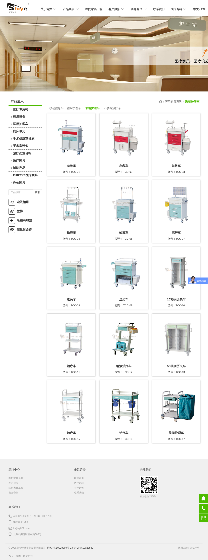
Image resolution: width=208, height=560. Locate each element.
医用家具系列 (173, 101)
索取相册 (19, 202)
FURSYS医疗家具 (25, 175)
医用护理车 (20, 124)
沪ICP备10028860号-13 (60, 547)
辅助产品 (19, 168)
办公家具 (19, 182)
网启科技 (28, 556)
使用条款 (183, 547)
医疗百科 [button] (179, 9)
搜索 (37, 192)
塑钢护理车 (74, 108)
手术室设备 (20, 146)
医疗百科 (79, 483)
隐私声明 (194, 547)
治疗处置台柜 (22, 153)
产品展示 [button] (71, 9)
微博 (16, 211)
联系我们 (159, 9)
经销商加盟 (20, 220)
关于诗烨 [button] (49, 9)
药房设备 (19, 116)
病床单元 (19, 131)
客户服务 (13, 483)
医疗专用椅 (20, 109)
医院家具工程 (93, 9)
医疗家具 (19, 160)
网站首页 (79, 478)
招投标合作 (20, 229)
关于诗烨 (79, 487)
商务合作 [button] (139, 9)
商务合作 (13, 492)
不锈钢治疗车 (112, 108)
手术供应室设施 (23, 138)
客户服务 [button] (116, 9)
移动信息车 (56, 108)
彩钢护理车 (92, 108)
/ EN (199, 9)
